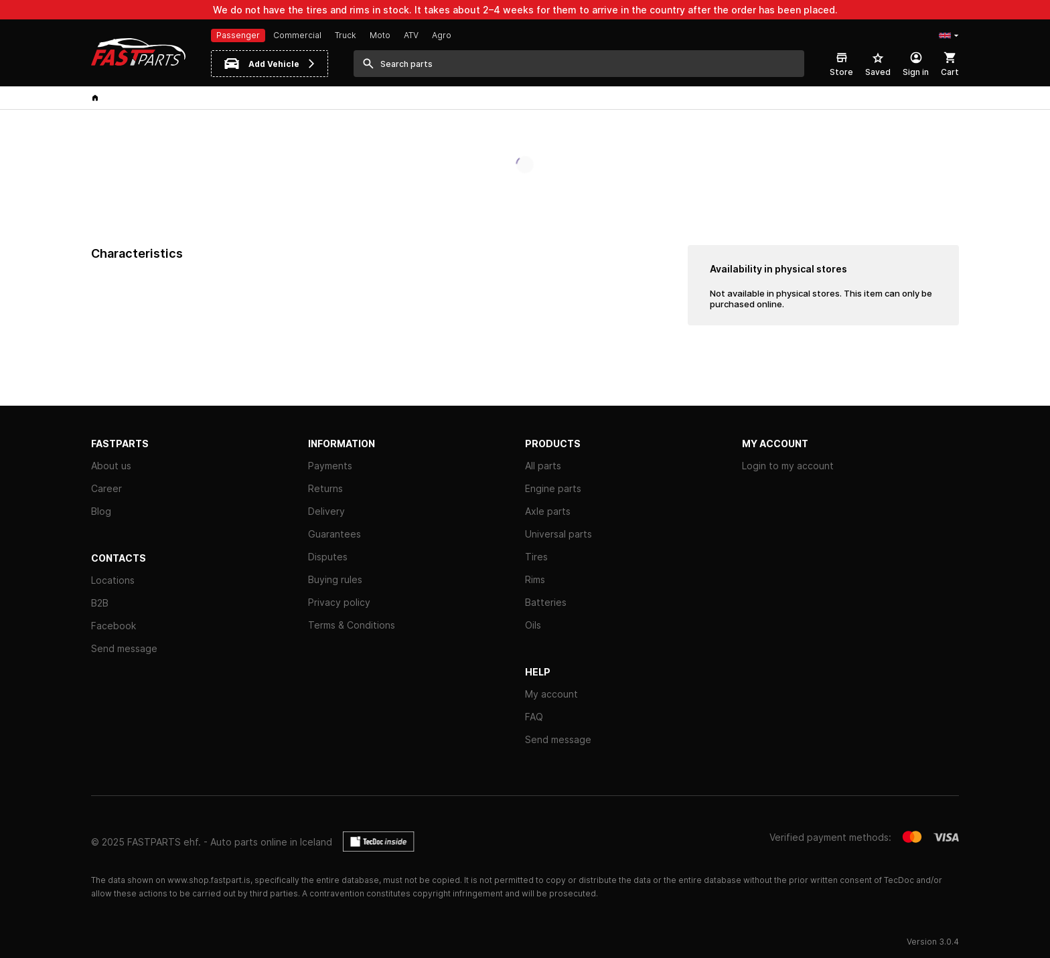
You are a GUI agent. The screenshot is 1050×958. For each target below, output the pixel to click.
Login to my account (788, 465)
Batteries (546, 602)
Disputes (328, 556)
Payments (330, 465)
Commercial (297, 35)
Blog (101, 511)
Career (106, 488)
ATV (411, 35)
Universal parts (558, 534)
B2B (99, 603)
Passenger (238, 35)
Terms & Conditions (351, 625)
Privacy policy (339, 602)
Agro (441, 35)
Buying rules (335, 579)
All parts (543, 465)
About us (111, 465)
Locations (113, 580)
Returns (325, 488)
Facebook (113, 625)
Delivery (326, 511)
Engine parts (553, 488)
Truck (345, 35)
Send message (124, 648)
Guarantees (334, 534)
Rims (535, 579)
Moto (380, 35)
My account (551, 694)
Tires (536, 556)
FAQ (534, 716)
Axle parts (548, 511)
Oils (533, 625)
